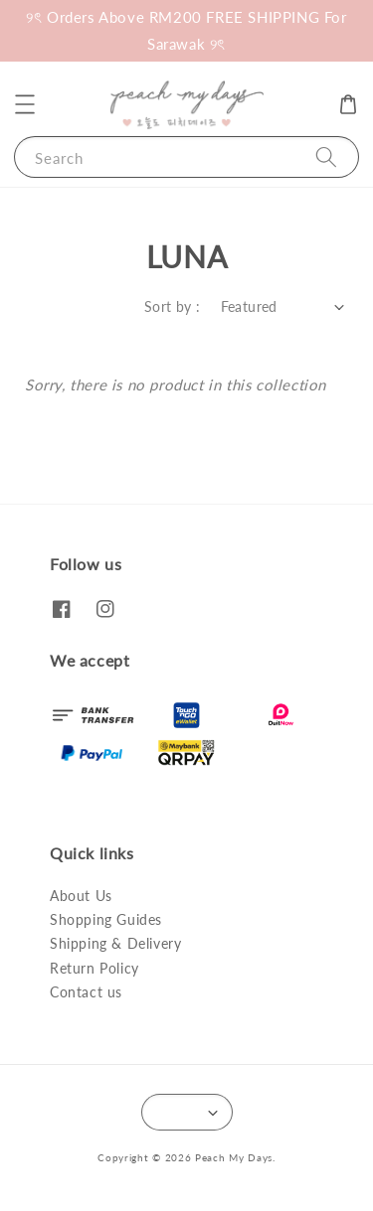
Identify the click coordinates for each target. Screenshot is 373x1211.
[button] (25, 104)
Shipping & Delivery (115, 943)
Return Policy (94, 968)
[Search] (326, 156)
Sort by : (172, 306)
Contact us (86, 992)
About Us (81, 895)
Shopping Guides (106, 919)
